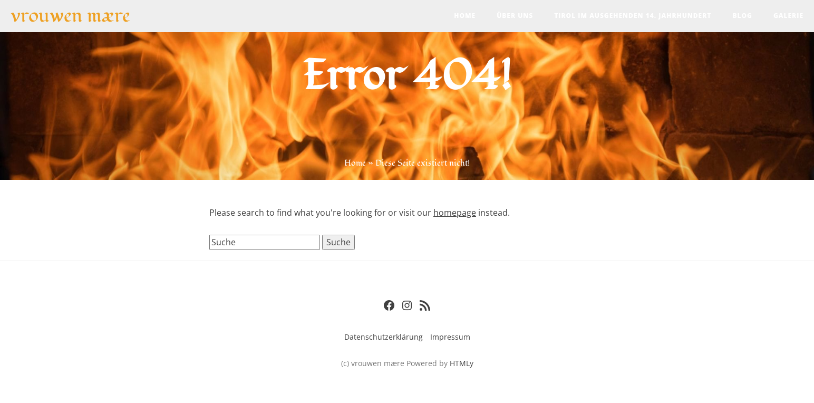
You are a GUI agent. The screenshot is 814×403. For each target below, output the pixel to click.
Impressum (450, 337)
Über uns (515, 15)
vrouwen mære (70, 14)
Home (465, 15)
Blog (742, 15)
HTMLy (461, 363)
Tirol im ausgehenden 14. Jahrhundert (632, 15)
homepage (454, 212)
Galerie (788, 15)
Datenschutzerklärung (383, 337)
